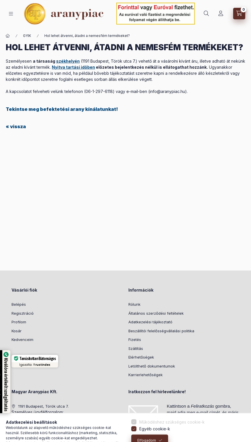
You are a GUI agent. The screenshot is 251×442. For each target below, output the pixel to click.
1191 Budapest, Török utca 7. (43, 406)
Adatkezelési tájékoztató (150, 322)
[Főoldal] (8, 35)
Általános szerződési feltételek (156, 313)
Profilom (19, 322)
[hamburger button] (11, 13)
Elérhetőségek (141, 357)
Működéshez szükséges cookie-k (172, 438)
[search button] (206, 13)
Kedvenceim (22, 339)
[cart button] (239, 13)
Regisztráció (23, 313)
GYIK (27, 35)
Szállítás (135, 348)
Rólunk (134, 304)
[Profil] (221, 13)
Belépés (19, 304)
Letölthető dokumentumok (151, 366)
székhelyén (68, 61)
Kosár (17, 331)
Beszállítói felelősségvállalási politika (161, 331)
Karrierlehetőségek (145, 374)
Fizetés (134, 339)
